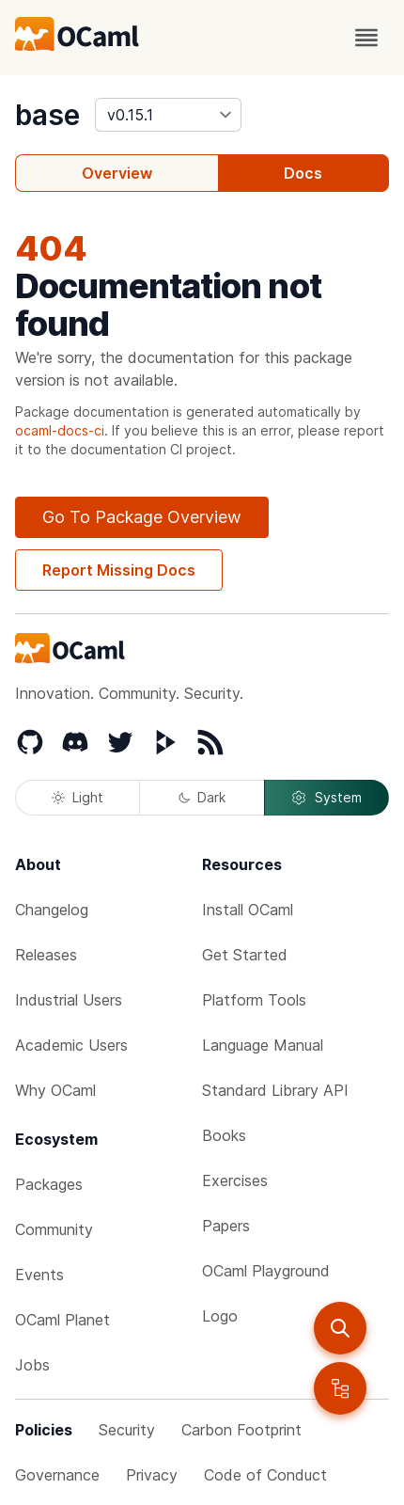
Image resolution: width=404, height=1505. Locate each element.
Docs (303, 173)
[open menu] (366, 38)
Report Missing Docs (118, 570)
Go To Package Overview (141, 517)
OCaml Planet (62, 1319)
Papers (226, 1225)
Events (39, 1274)
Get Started (244, 954)
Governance (57, 1474)
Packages (49, 1184)
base (47, 115)
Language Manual (262, 1045)
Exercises (235, 1180)
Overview (117, 173)
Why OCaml (55, 1090)
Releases (46, 954)
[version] (168, 115)
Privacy (152, 1474)
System (326, 797)
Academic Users (71, 1045)
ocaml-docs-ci (59, 430)
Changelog (51, 909)
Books (224, 1135)
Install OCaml (247, 909)
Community (54, 1229)
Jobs (32, 1364)
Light (77, 797)
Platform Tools (254, 999)
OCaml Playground (266, 1270)
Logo (220, 1316)
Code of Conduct (265, 1474)
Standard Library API (275, 1090)
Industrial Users (68, 999)
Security (127, 1429)
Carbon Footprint (241, 1429)
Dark (202, 797)
